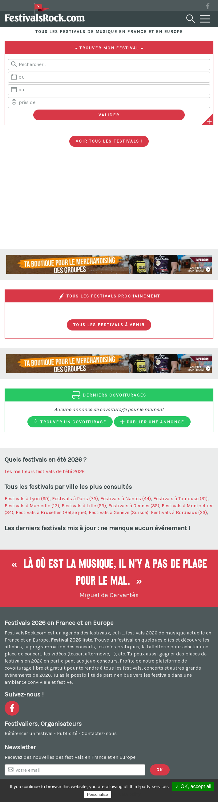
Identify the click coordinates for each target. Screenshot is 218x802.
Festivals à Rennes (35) (133, 506)
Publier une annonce (152, 421)
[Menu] (205, 19)
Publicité (67, 733)
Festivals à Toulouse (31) (180, 498)
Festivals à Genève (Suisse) (118, 512)
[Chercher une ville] (109, 102)
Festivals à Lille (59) (84, 506)
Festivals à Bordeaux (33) (179, 512)
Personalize (97, 794)
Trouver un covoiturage (70, 421)
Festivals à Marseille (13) (32, 506)
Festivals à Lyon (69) (27, 498)
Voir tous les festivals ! (109, 141)
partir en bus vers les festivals (136, 675)
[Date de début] (109, 77)
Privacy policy (127, 794)
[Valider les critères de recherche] (109, 115)
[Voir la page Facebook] (208, 7)
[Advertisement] (109, 202)
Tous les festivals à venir (109, 324)
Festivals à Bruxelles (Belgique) (51, 512)
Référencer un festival (29, 733)
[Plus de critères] (209, 121)
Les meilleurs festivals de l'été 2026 (45, 471)
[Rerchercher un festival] (109, 64)
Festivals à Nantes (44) (125, 498)
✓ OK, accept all (193, 786)
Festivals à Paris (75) (75, 498)
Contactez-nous (99, 733)
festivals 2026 (141, 633)
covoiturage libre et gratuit (35, 668)
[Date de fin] (109, 89)
